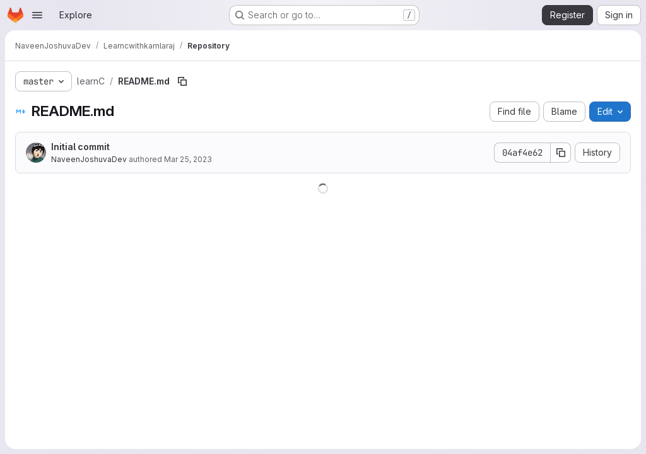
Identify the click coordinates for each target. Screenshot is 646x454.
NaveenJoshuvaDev (89, 159)
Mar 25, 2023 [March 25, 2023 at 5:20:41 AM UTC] (188, 159)
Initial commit (80, 146)
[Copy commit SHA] (561, 153)
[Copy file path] (182, 81)
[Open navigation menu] (37, 15)
